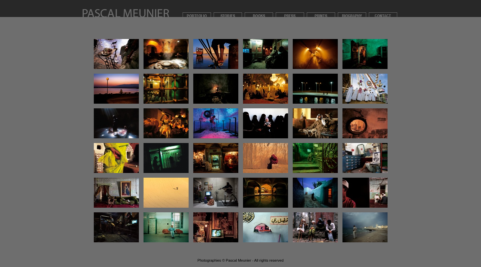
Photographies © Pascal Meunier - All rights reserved (240, 260)
